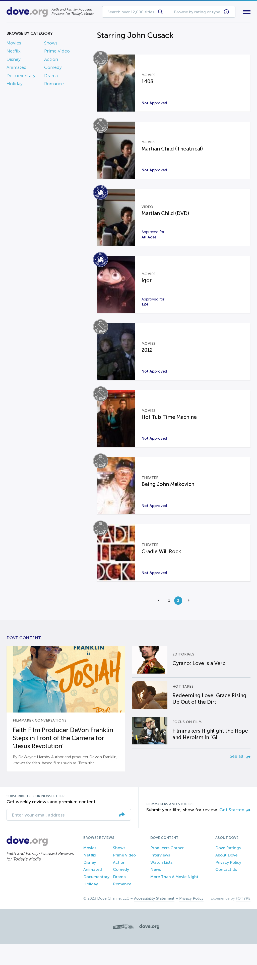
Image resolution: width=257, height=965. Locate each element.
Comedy (53, 68)
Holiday (15, 84)
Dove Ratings (228, 869)
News (155, 890)
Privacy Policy (228, 883)
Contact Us (226, 890)
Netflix (14, 52)
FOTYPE (243, 919)
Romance (54, 84)
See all (240, 777)
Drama (51, 76)
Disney (14, 60)
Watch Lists (161, 883)
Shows (50, 43)
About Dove (226, 876)
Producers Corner (167, 869)
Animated (17, 68)
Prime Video (57, 52)
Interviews (160, 876)
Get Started (234, 830)
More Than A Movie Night (174, 897)
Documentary (21, 76)
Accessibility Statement (154, 919)
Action (51, 60)
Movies (14, 43)
